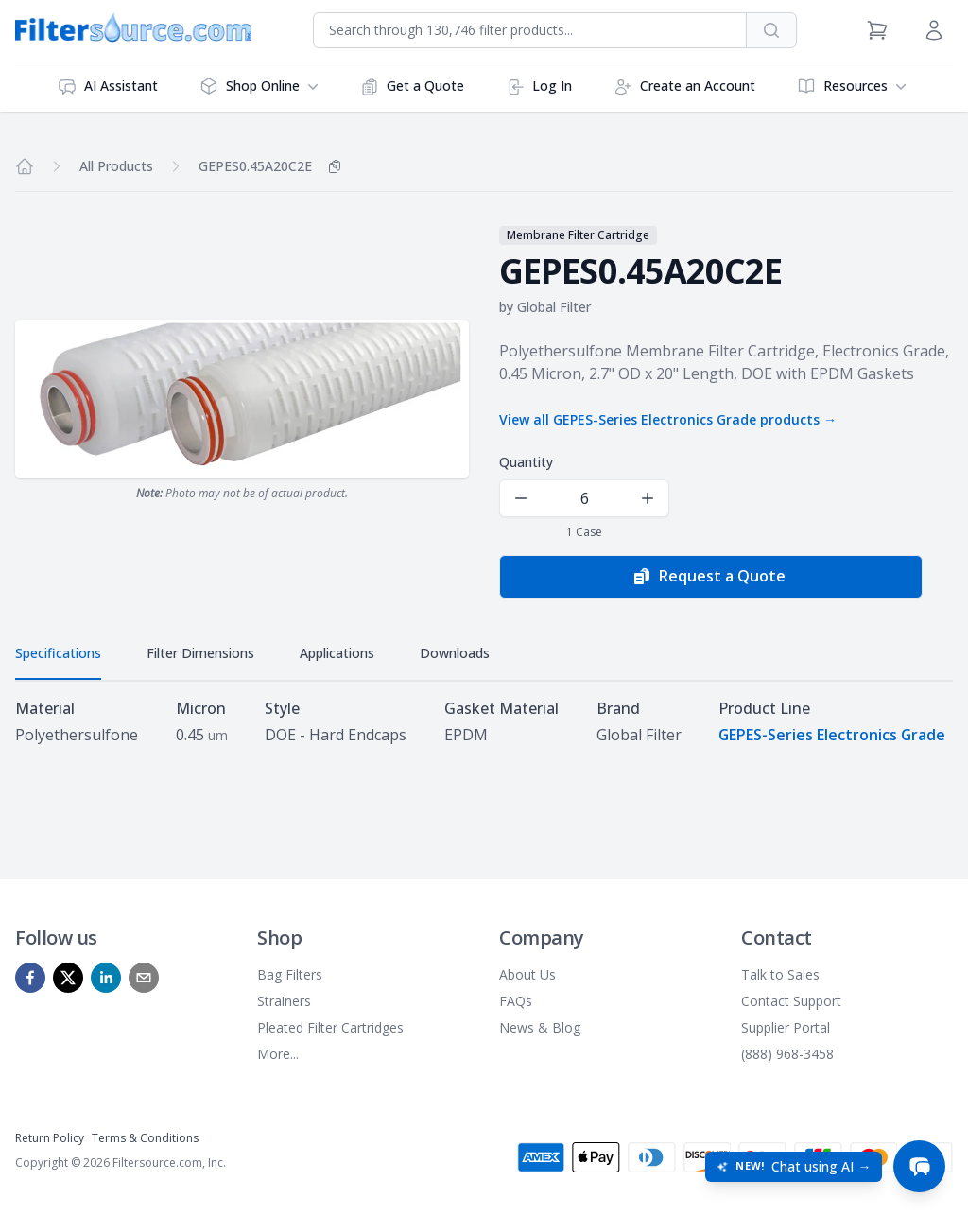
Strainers (284, 1000)
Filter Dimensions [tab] (200, 653)
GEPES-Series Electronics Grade (831, 734)
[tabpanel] (484, 721)
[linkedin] (106, 977)
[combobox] (530, 30)
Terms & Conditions (145, 1137)
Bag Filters (289, 973)
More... (278, 1053)
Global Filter (554, 307)
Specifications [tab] (58, 653)
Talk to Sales (780, 973)
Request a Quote (709, 576)
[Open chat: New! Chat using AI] (792, 1166)
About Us (527, 973)
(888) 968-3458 (787, 1053)
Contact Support (791, 1000)
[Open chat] (918, 1165)
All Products (116, 166)
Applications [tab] (337, 653)
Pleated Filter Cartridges (330, 1026)
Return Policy (49, 1137)
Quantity (526, 462)
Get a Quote (412, 86)
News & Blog (539, 1026)
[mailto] (144, 977)
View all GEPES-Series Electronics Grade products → (668, 419)
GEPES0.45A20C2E (255, 166)
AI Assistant (108, 86)
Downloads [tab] (455, 653)
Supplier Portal (785, 1026)
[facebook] (30, 977)
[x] (68, 977)
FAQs (515, 1000)
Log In (539, 86)
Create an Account (684, 86)
